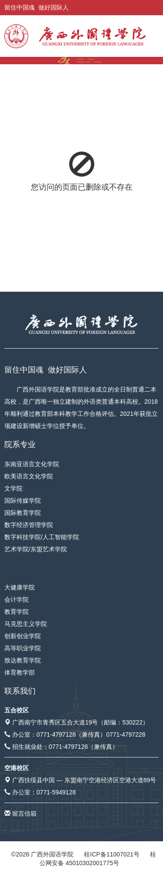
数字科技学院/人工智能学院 (41, 537)
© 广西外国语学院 (42, 854)
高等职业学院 (22, 648)
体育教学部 (19, 672)
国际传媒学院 (22, 500)
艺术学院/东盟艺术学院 (35, 549)
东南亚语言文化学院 (31, 464)
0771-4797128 (56, 734)
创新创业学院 (22, 635)
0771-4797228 (125, 734)
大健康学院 (19, 587)
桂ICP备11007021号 (112, 854)
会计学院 (16, 599)
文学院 (13, 488)
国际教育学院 (22, 512)
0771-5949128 (56, 792)
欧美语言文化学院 (28, 476)
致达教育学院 (22, 660)
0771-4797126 (68, 746)
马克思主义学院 (25, 623)
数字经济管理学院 (28, 524)
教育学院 (16, 611)
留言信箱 (24, 813)
